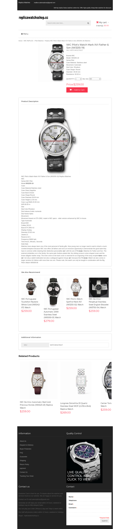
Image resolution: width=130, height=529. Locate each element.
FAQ (21, 453)
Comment (72, 508)
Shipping (23, 460)
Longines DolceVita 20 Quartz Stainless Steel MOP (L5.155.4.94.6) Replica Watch (75, 406)
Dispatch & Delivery (26, 445)
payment (23, 468)
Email (71, 504)
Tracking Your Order (27, 476)
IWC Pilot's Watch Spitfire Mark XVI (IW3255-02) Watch (74, 302)
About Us (23, 441)
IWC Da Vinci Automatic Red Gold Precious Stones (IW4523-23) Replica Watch (36, 405)
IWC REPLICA (28, 41)
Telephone (73, 500)
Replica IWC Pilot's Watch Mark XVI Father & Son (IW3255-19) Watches (67, 41)
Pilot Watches (39, 41)
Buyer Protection (25, 449)
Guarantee (23, 457)
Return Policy (24, 464)
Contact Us (23, 472)
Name (71, 497)
